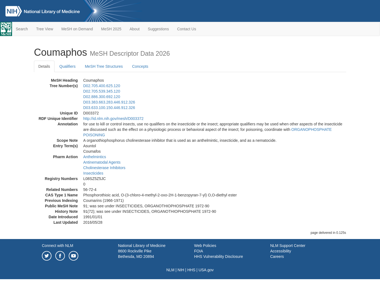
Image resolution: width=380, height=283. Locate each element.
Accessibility (280, 251)
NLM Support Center (287, 245)
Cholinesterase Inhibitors (104, 168)
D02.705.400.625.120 (101, 86)
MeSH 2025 (111, 29)
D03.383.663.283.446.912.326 (109, 102)
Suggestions (158, 29)
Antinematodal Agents (101, 162)
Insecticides (93, 173)
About (134, 29)
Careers (277, 256)
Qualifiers (67, 66)
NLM (170, 270)
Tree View (44, 29)
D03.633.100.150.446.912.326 (109, 107)
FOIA (198, 251)
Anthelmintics (94, 157)
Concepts (140, 66)
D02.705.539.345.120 (101, 91)
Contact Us (186, 29)
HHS (191, 270)
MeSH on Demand (77, 29)
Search (22, 29)
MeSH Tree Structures (104, 66)
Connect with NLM (57, 245)
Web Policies (205, 245)
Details (44, 66)
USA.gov (206, 270)
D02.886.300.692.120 (101, 97)
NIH (181, 270)
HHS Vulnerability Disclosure (218, 256)
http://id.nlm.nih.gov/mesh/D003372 (113, 118)
